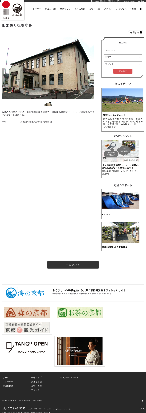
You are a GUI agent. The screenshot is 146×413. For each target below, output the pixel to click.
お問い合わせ (37, 392)
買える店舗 (36, 373)
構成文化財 (8, 378)
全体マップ (36, 369)
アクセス (35, 382)
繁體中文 (111, 1)
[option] (48, 68)
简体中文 (103, 1)
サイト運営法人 (24, 392)
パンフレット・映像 (69, 369)
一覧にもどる (73, 274)
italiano (132, 1)
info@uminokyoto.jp (62, 400)
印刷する (136, 32)
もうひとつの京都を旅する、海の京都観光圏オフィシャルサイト (89, 299)
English (96, 1)
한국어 (118, 1)
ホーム (6, 369)
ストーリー (8, 373)
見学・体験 (36, 378)
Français (126, 1)
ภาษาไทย (140, 1)
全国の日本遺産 (9, 392)
